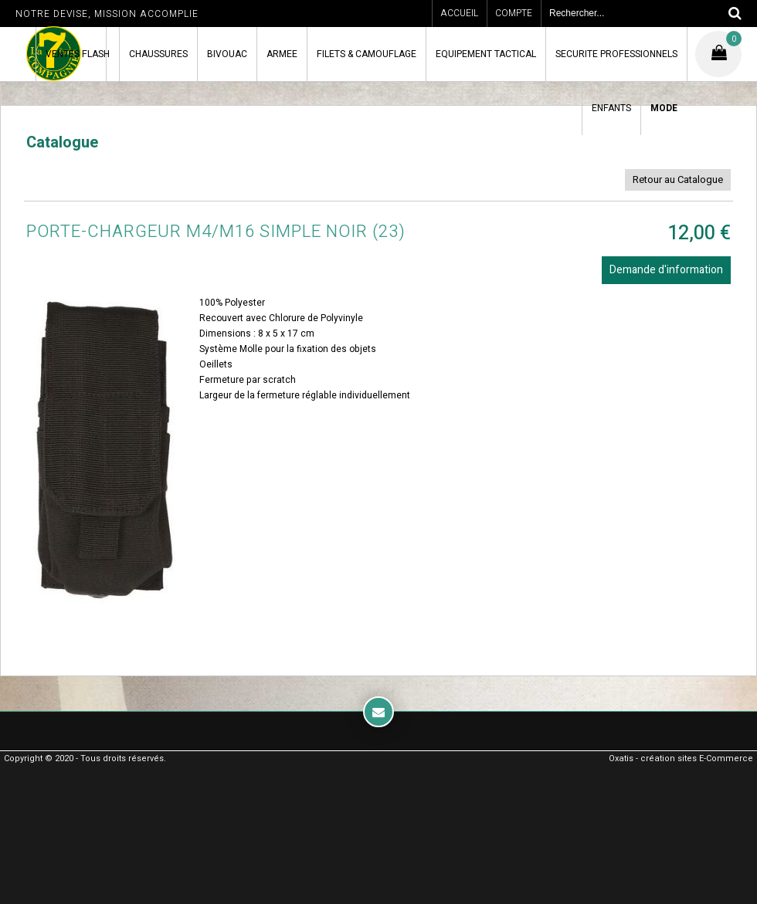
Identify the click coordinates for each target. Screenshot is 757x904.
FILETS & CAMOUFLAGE (366, 54)
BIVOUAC (227, 54)
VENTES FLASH (78, 54)
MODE (663, 108)
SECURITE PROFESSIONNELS (616, 54)
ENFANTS (611, 108)
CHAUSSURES (158, 54)
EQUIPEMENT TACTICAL (486, 54)
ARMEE (281, 54)
